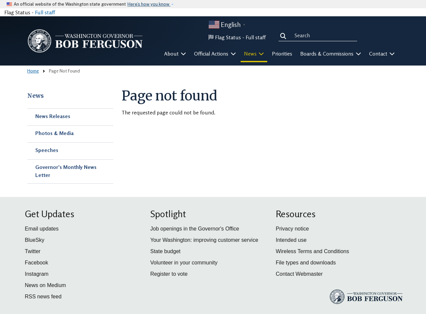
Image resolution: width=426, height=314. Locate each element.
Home (33, 71)
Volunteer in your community (184, 262)
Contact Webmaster (299, 274)
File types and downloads (306, 262)
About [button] (175, 53)
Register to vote (169, 274)
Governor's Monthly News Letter (66, 171)
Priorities (282, 53)
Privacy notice (292, 229)
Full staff (45, 12)
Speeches (46, 150)
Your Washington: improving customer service (204, 240)
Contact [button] (382, 53)
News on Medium (45, 285)
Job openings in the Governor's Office (194, 229)
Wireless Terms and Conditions (312, 251)
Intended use (291, 240)
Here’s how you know (148, 4)
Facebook (36, 262)
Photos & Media (54, 133)
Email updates (42, 229)
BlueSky (35, 240)
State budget (165, 251)
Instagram (37, 274)
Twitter (33, 251)
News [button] (254, 53)
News (35, 95)
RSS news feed (43, 296)
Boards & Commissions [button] (330, 53)
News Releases (52, 116)
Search (285, 35)
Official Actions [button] (215, 53)
